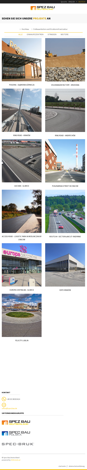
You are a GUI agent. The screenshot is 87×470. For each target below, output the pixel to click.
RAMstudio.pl (15, 428)
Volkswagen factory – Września (65, 85)
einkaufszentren (35, 34)
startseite (62, 434)
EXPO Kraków (65, 290)
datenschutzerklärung (77, 434)
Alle (21, 34)
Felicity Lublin (21, 340)
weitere (64, 34)
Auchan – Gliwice (21, 186)
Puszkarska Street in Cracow (65, 186)
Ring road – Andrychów (65, 135)
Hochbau (25, 29)
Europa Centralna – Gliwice (22, 290)
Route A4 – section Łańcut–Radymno (65, 236)
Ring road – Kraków (21, 135)
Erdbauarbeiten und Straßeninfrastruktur (50, 29)
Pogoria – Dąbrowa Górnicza (21, 85)
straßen (52, 34)
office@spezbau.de (9, 376)
